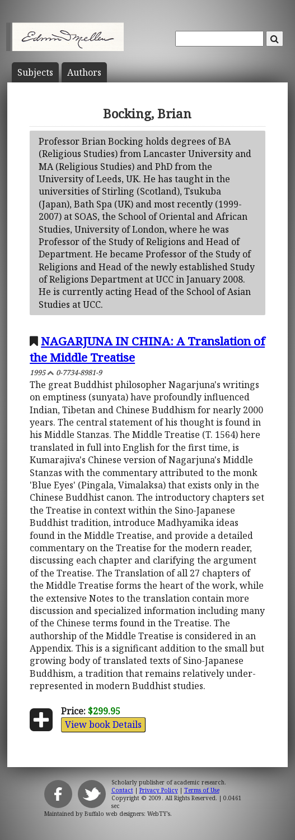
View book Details (103, 724)
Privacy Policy (158, 790)
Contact (122, 790)
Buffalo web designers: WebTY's (127, 814)
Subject (35, 72)
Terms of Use (201, 790)
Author (84, 72)
